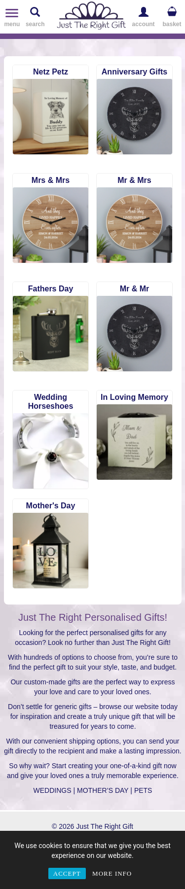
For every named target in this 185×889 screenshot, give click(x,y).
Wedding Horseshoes (51, 401)
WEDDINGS (53, 790)
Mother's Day (50, 505)
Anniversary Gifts (134, 72)
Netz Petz (50, 72)
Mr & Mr (134, 288)
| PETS (141, 790)
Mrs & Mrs (51, 180)
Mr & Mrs (134, 180)
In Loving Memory (134, 397)
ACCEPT (67, 873)
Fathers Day (51, 288)
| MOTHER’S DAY (100, 790)
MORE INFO (112, 873)
